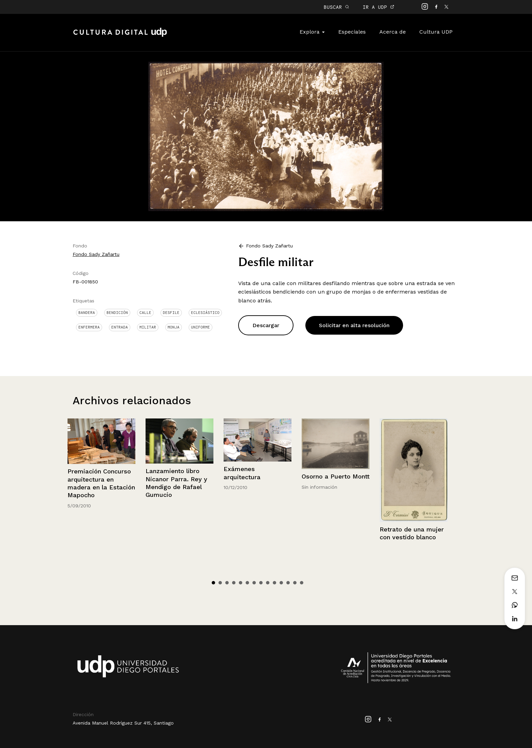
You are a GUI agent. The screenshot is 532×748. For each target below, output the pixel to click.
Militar (147, 327)
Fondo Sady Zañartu (96, 254)
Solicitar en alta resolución (354, 325)
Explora (312, 32)
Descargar (265, 325)
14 (301, 582)
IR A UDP (378, 7)
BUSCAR (336, 7)
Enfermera (89, 327)
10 (274, 582)
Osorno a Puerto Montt (335, 476)
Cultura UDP (436, 32)
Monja (173, 327)
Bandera (86, 312)
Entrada (119, 327)
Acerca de (392, 32)
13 (295, 582)
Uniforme (200, 327)
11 (281, 582)
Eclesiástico (205, 312)
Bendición (117, 312)
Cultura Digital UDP (120, 35)
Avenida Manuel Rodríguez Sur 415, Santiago (123, 723)
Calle (145, 312)
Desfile (171, 312)
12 (288, 582)
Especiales (352, 32)
